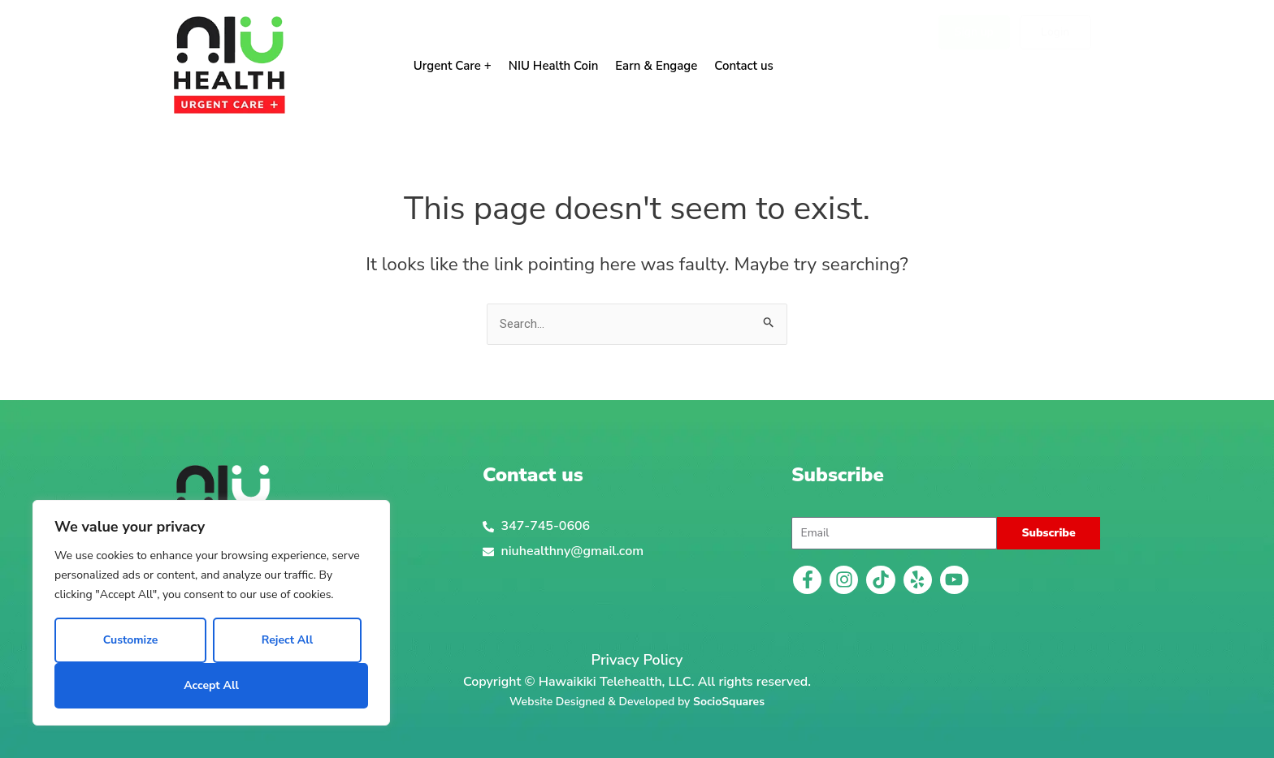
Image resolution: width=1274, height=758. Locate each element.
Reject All (287, 640)
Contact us (744, 66)
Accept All (211, 685)
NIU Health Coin (554, 66)
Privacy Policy (637, 660)
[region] (211, 613)
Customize (130, 640)
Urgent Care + (453, 66)
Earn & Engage (656, 66)
